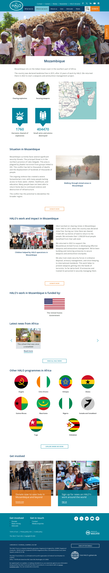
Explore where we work (54, 446)
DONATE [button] (95, 9)
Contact (39, 4)
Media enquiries (38, 524)
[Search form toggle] (87, 8)
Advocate (15, 526)
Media (55, 4)
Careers (47, 4)
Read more (28, 351)
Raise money (16, 524)
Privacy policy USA (26, 532)
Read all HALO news (54, 361)
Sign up (64, 502)
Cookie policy (38, 532)
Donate (14, 521)
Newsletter (63, 4)
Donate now (54, 209)
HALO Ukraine (75, 4)
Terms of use (14, 532)
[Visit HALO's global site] (85, 555)
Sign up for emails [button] (85, 546)
